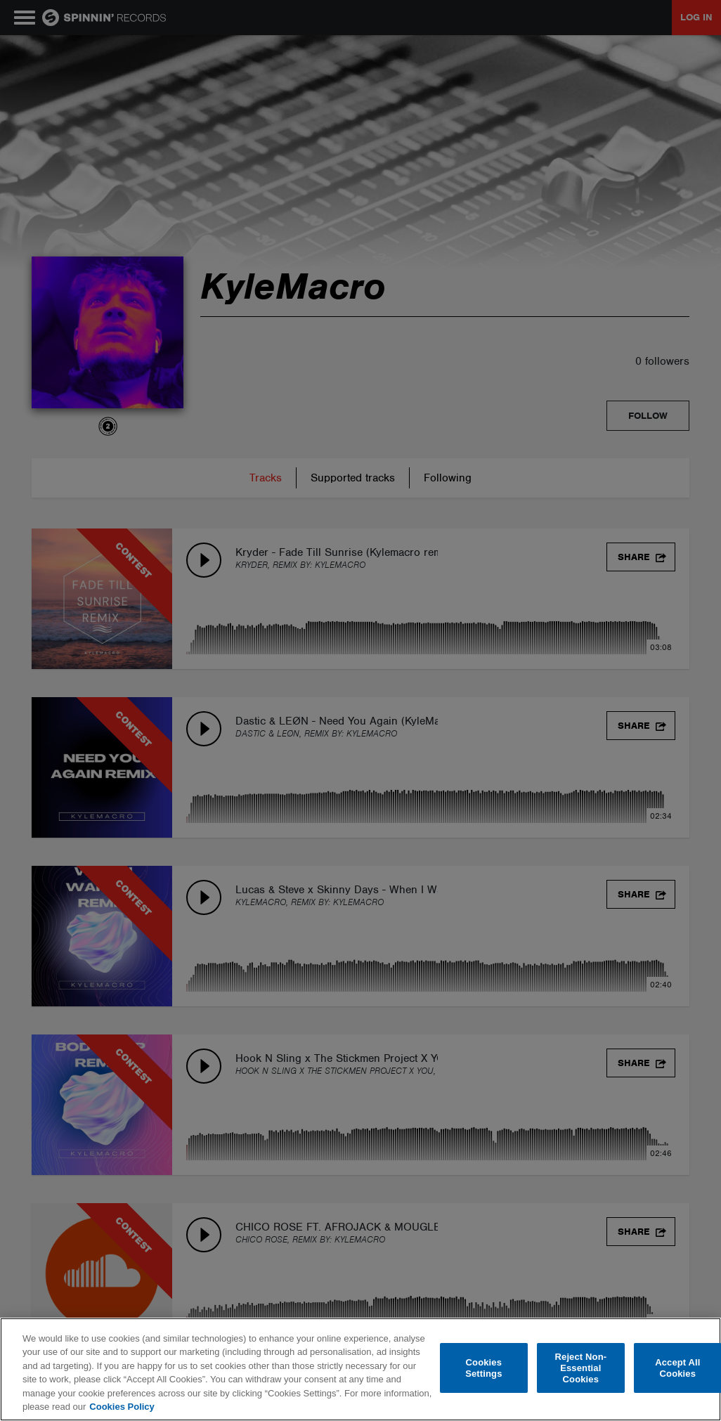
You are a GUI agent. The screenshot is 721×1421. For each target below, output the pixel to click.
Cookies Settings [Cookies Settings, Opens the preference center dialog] (483, 1368)
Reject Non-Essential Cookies (581, 1368)
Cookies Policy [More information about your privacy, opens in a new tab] (121, 1406)
